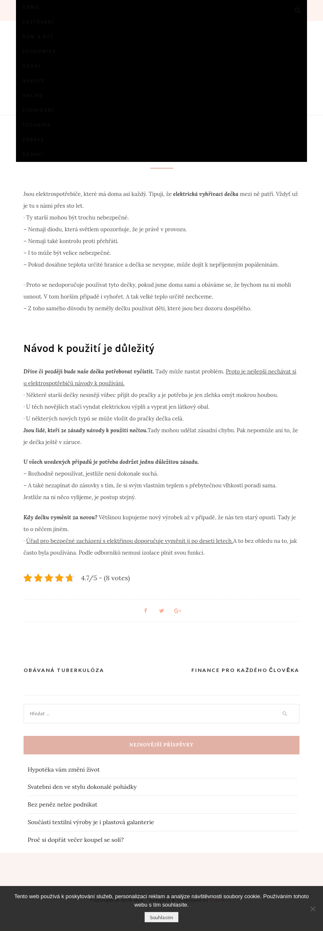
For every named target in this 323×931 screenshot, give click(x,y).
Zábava (33, 140)
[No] (312, 909)
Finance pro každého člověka (245, 670)
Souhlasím (161, 917)
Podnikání (38, 110)
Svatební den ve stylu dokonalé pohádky (82, 787)
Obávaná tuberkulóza (64, 670)
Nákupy (33, 81)
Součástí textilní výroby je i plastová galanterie (91, 822)
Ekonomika (39, 51)
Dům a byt (37, 37)
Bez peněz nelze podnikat (63, 804)
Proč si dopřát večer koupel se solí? (76, 840)
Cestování (38, 22)
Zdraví (32, 154)
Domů (30, 7)
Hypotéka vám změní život (64, 769)
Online (32, 95)
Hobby (32, 66)
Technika (36, 125)
